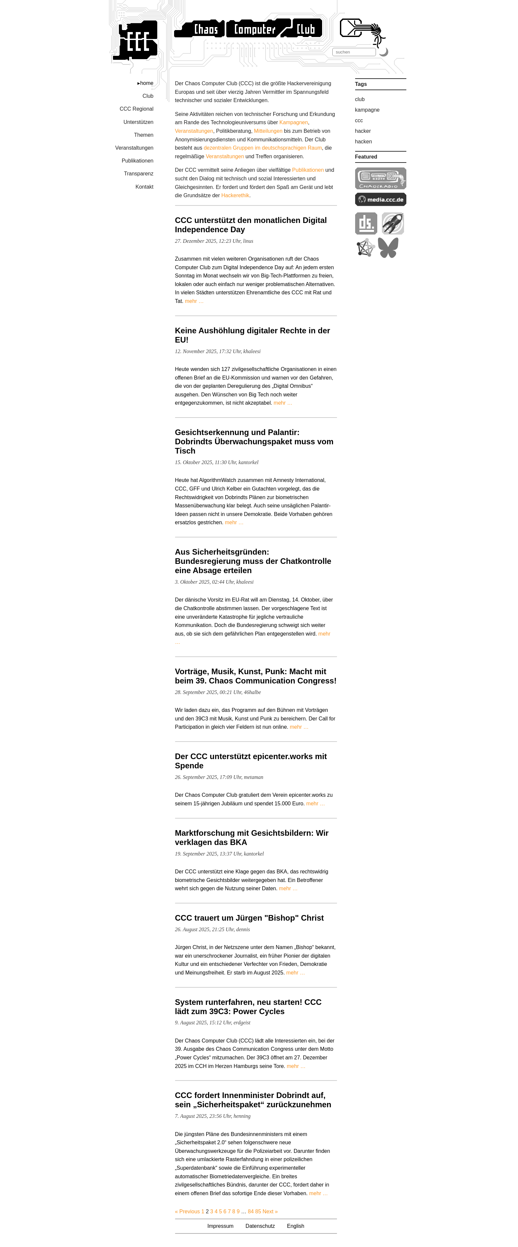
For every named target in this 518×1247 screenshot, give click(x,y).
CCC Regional (136, 109)
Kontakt (144, 187)
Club (148, 96)
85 (258, 1211)
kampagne (367, 110)
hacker (363, 131)
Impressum (220, 1226)
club (360, 99)
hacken (363, 141)
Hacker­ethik (235, 195)
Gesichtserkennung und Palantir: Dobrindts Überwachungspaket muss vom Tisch (254, 441)
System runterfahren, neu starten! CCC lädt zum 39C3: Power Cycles (248, 1007)
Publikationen (137, 161)
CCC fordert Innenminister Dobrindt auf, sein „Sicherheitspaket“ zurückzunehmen (253, 1100)
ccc (359, 120)
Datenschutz (260, 1226)
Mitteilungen (268, 131)
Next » (270, 1211)
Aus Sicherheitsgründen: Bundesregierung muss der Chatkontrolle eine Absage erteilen (253, 561)
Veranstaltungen (134, 148)
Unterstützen (139, 122)
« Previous (187, 1211)
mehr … (194, 301)
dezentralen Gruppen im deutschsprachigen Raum (263, 148)
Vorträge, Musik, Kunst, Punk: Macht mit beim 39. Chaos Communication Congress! (256, 676)
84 (251, 1211)
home (146, 83)
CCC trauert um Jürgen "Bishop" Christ (249, 917)
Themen (144, 135)
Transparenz (138, 173)
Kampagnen (293, 122)
